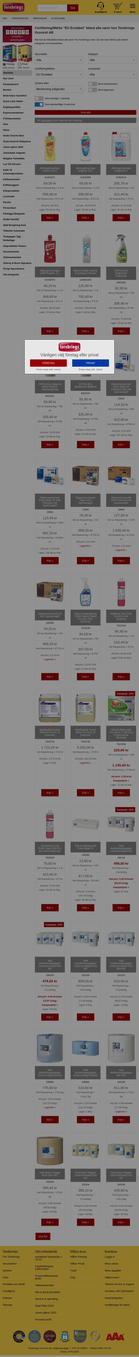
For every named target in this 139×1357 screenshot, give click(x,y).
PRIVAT (91, 395)
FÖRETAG (48, 395)
